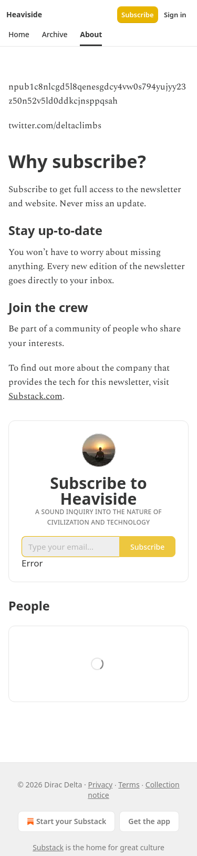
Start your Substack (65, 821)
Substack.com (35, 396)
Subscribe (137, 14)
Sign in (175, 14)
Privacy (100, 785)
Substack (48, 847)
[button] (19, 34)
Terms (128, 785)
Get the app (149, 821)
